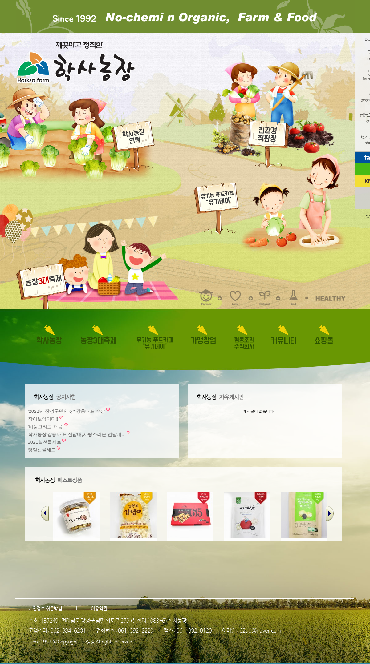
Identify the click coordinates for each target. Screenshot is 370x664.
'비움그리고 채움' (45, 426)
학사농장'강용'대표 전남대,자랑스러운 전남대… (77, 434)
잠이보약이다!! (43, 418)
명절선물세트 (42, 449)
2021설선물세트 (44, 442)
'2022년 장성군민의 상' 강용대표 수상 (66, 411)
